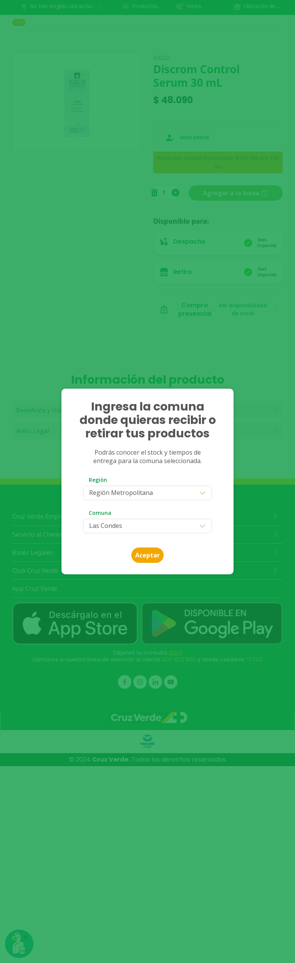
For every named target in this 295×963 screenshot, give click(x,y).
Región (98, 479)
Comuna (100, 512)
